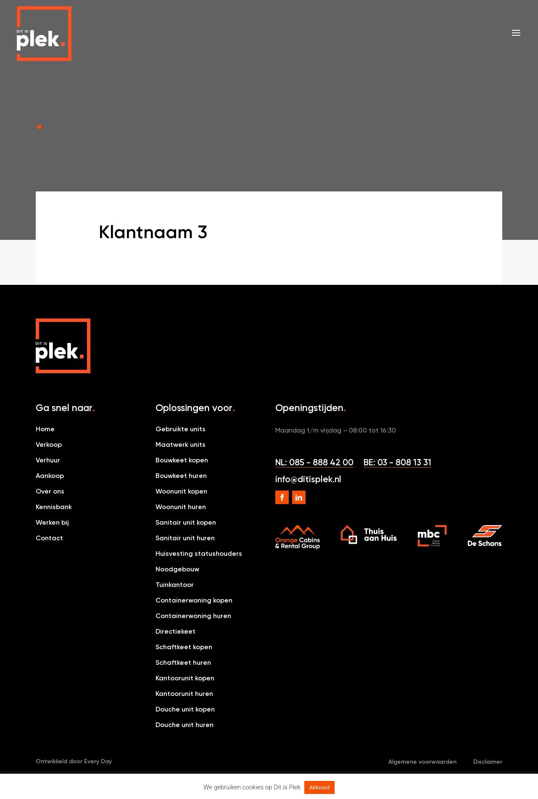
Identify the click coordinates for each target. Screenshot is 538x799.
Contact (49, 538)
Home (45, 429)
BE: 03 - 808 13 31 (397, 462)
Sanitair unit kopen (186, 522)
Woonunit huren (181, 507)
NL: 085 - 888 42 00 (314, 462)
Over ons (50, 491)
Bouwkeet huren (181, 476)
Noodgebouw (177, 569)
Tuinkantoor (175, 585)
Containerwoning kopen (194, 600)
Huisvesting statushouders (199, 553)
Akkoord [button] (319, 787)
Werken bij (52, 522)
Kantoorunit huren (184, 694)
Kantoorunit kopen (185, 678)
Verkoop (49, 445)
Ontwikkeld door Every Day (74, 761)
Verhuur (48, 460)
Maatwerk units (181, 445)
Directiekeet (175, 631)
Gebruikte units (181, 429)
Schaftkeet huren (183, 662)
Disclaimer (487, 761)
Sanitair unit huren (185, 538)
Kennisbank (54, 507)
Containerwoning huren (193, 616)
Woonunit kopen (181, 491)
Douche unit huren (185, 725)
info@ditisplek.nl (308, 479)
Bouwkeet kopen (182, 460)
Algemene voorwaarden (422, 761)
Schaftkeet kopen (184, 647)
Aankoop (50, 476)
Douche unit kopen (185, 709)
